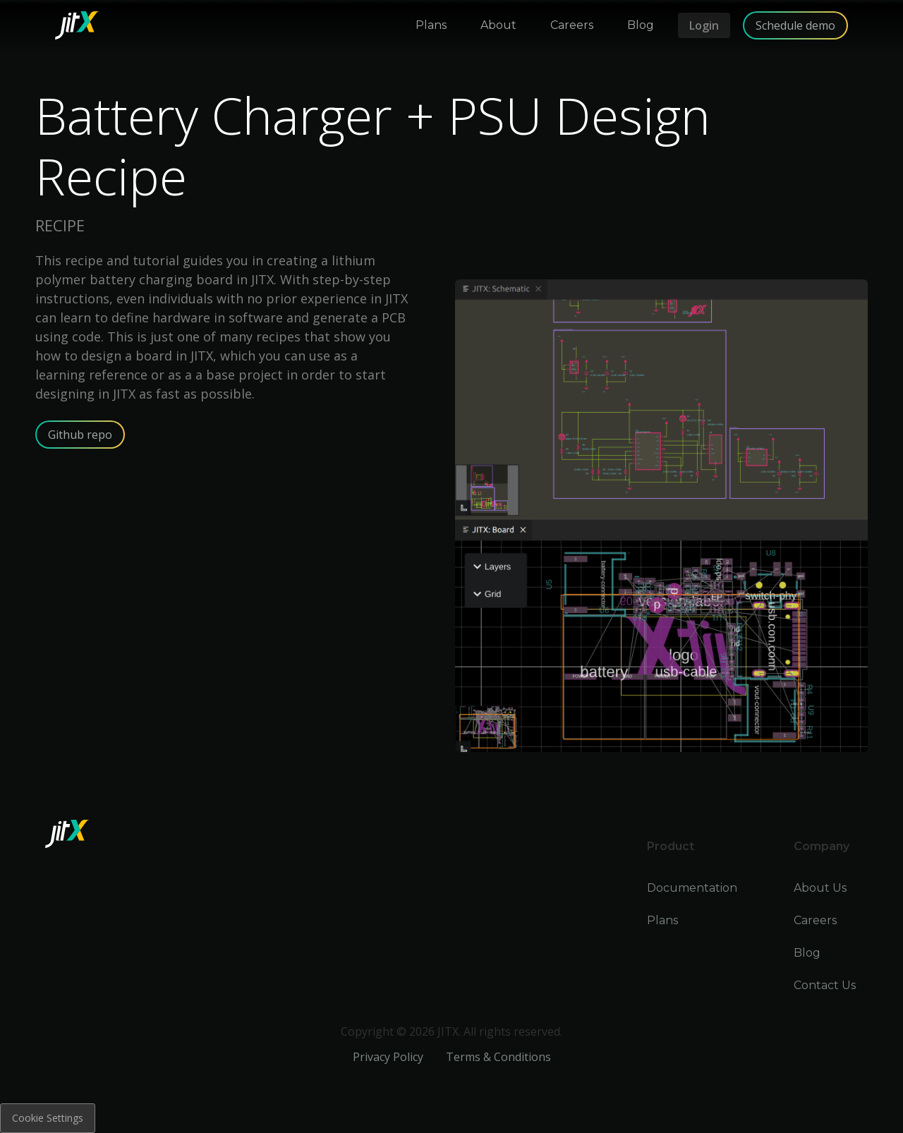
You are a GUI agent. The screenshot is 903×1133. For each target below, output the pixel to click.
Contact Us (825, 985)
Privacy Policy (388, 1057)
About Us (820, 888)
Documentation (692, 888)
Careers (815, 920)
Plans (662, 920)
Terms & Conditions (498, 1057)
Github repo (80, 434)
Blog (807, 952)
